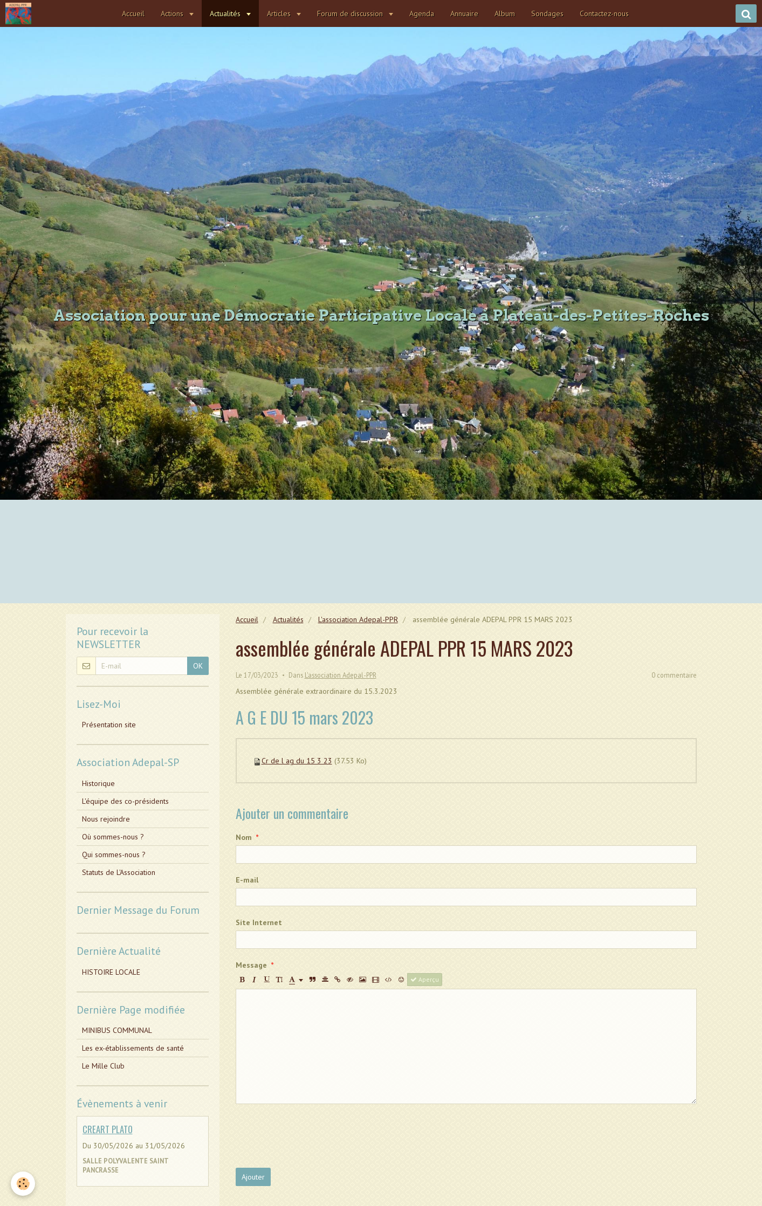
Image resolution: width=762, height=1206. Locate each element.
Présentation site (109, 724)
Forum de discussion (352, 13)
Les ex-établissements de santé (133, 1048)
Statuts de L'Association (118, 872)
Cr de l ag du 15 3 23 (297, 761)
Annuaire (465, 13)
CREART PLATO (108, 1129)
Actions (173, 13)
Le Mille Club (103, 1066)
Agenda (422, 13)
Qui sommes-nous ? (114, 854)
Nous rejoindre (106, 819)
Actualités (226, 13)
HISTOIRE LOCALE (111, 972)
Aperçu (424, 979)
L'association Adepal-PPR (358, 619)
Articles (280, 13)
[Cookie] (23, 1183)
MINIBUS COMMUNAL (117, 1030)
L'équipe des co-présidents (125, 801)
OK (198, 666)
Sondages (548, 13)
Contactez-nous (604, 13)
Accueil (133, 13)
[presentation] (318, 1136)
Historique (98, 783)
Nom (244, 837)
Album (505, 13)
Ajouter (253, 1177)
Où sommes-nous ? (113, 837)
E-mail (247, 880)
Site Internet (259, 922)
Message (251, 965)
